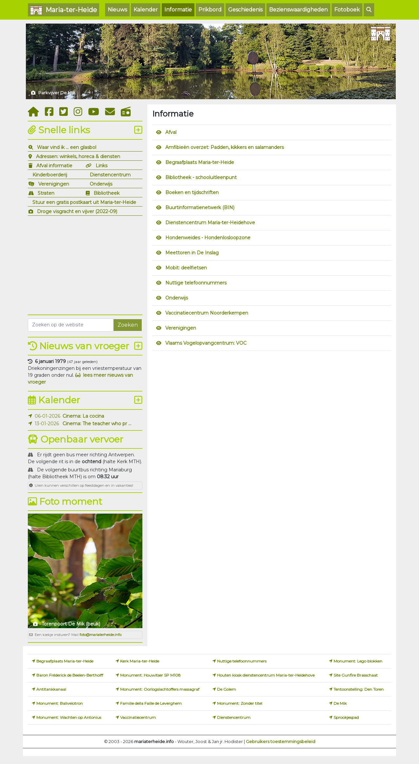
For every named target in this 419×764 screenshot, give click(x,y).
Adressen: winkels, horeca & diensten (78, 156)
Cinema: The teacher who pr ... (97, 424)
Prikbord (210, 10)
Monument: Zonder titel (239, 703)
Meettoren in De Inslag (192, 253)
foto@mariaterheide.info (100, 634)
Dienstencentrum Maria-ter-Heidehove (210, 223)
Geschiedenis (245, 10)
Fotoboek (347, 10)
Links (101, 166)
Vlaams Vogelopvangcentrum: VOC (205, 343)
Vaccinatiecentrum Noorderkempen (206, 313)
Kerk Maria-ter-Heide (139, 661)
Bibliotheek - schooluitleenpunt (201, 177)
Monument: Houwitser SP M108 (150, 675)
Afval (170, 132)
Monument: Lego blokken (358, 661)
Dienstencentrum (110, 175)
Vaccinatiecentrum (138, 717)
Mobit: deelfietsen (186, 268)
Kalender (146, 10)
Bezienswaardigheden (298, 10)
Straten (46, 193)
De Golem (226, 689)
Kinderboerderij (49, 175)
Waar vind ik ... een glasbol (66, 147)
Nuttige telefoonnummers (196, 283)
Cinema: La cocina (83, 416)
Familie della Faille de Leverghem (151, 703)
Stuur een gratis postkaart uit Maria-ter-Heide (84, 202)
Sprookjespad (346, 717)
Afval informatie (54, 166)
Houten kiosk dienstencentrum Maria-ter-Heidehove (266, 675)
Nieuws (117, 10)
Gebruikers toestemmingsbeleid (280, 741)
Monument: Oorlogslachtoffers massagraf (159, 689)
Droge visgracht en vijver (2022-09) (77, 211)
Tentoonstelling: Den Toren (359, 689)
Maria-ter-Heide (63, 10)
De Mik (340, 703)
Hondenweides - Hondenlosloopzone (207, 238)
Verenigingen (53, 184)
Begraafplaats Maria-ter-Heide (199, 162)
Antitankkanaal (51, 689)
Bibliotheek (106, 193)
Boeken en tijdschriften (192, 192)
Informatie (178, 10)
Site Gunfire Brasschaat (356, 675)
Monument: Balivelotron (59, 703)
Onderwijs (101, 184)
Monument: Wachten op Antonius (68, 717)
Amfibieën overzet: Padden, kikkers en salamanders (224, 147)
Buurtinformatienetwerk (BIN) (199, 207)
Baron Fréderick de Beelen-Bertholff (69, 675)
